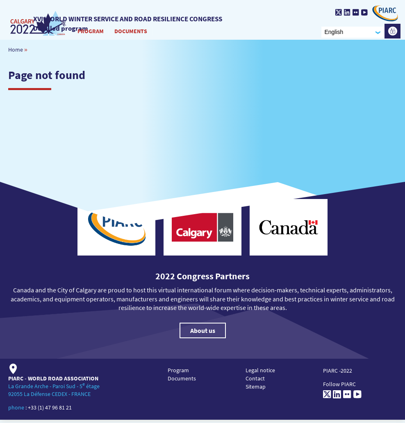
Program (89, 32)
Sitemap (256, 390)
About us (202, 334)
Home (15, 53)
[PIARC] (383, 13)
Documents (129, 32)
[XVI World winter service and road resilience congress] (37, 21)
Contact (255, 382)
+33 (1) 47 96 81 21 (50, 411)
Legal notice (260, 374)
